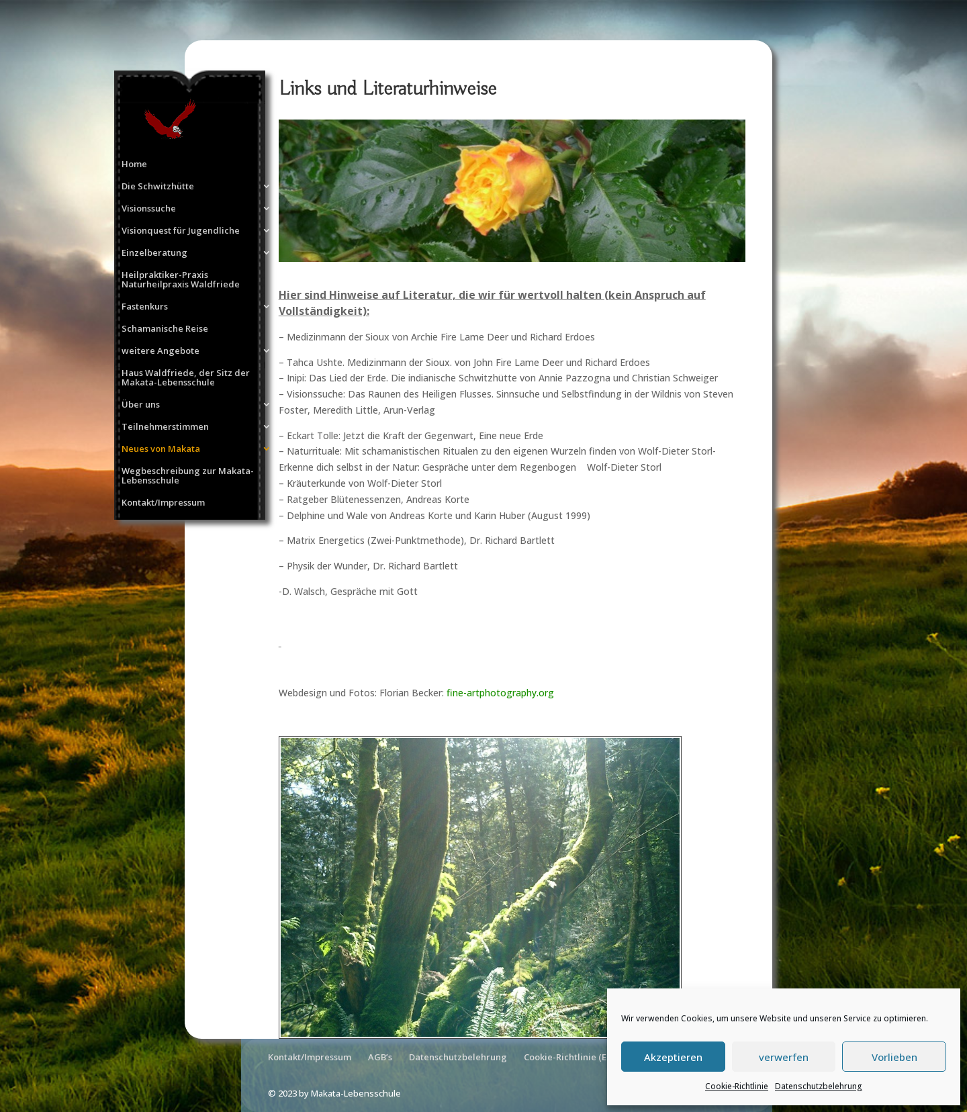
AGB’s (380, 1057)
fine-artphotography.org (500, 692)
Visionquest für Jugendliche (181, 231)
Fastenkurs (145, 307)
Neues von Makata (161, 449)
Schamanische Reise (165, 329)
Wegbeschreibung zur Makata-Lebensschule (188, 476)
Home (134, 164)
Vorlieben (894, 1057)
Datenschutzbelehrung (818, 1086)
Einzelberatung (154, 253)
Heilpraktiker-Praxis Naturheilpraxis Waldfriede (181, 280)
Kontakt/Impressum (163, 503)
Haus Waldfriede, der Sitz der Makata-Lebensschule (186, 378)
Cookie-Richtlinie (736, 1086)
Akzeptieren (673, 1057)
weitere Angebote (160, 351)
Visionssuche (149, 208)
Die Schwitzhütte (158, 186)
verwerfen (784, 1057)
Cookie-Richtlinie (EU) (570, 1057)
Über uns (141, 405)
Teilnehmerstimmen (165, 427)
